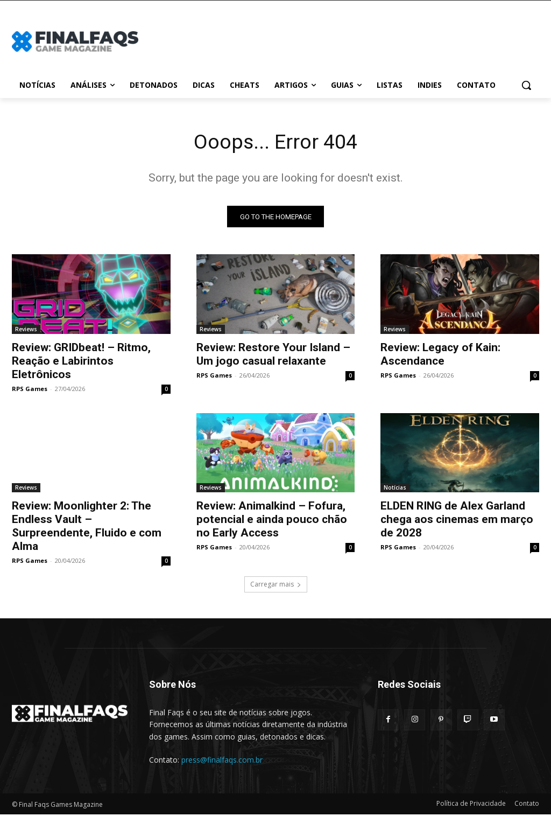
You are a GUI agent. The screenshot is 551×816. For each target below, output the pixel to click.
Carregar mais (275, 586)
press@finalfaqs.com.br (222, 762)
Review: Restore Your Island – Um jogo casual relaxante (273, 356)
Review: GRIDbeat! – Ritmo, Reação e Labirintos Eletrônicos (81, 362)
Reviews (26, 330)
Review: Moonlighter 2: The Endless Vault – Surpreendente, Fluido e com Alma (86, 528)
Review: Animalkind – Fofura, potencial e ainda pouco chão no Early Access (271, 521)
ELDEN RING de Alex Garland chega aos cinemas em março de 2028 (456, 521)
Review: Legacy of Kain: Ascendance (440, 356)
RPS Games (29, 390)
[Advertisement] (339, 40)
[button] (526, 85)
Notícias (395, 489)
